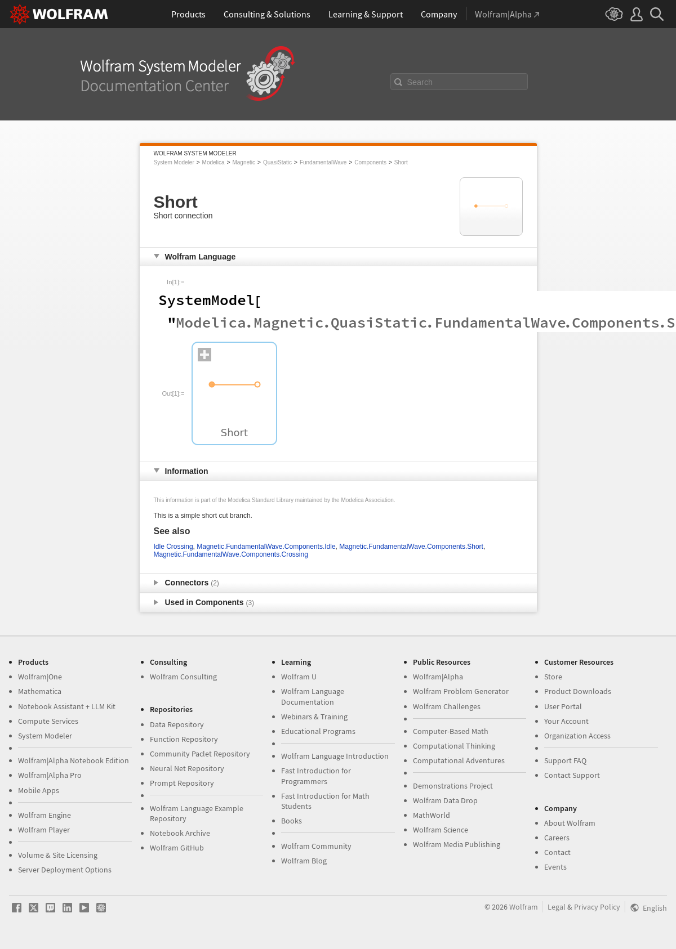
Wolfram (523, 907)
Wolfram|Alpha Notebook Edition (73, 760)
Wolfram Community (316, 846)
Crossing (179, 546)
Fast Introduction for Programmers (316, 776)
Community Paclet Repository (200, 754)
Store (553, 677)
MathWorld (431, 815)
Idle (159, 546)
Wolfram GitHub (177, 848)
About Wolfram (569, 823)
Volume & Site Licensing (57, 855)
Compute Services (48, 721)
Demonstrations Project (453, 786)
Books (291, 821)
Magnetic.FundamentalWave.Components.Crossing (231, 554)
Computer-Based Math (450, 731)
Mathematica (39, 691)
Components (370, 162)
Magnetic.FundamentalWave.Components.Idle (266, 546)
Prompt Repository (182, 783)
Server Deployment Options (65, 870)
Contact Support (572, 775)
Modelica (213, 162)
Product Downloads (577, 691)
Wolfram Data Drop (445, 800)
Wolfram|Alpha (438, 677)
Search (420, 82)
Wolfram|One (40, 677)
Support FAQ (565, 760)
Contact (557, 852)
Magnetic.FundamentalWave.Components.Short (411, 546)
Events (555, 867)
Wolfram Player (44, 830)
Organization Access (577, 736)
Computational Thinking (454, 746)
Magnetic (243, 162)
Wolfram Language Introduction (335, 756)
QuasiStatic (277, 162)
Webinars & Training (314, 716)
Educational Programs (318, 731)
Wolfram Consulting (183, 677)
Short (401, 162)
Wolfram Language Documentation (312, 696)
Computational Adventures (459, 760)
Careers (557, 837)
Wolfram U (299, 677)
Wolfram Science (440, 830)
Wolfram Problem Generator (461, 691)
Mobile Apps (38, 790)
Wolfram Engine (44, 815)
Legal (557, 907)
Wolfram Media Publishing (456, 844)
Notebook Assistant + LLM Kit (66, 706)
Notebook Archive (180, 833)
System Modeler (174, 162)
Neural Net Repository (187, 768)
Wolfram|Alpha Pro (50, 775)
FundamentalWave (323, 162)
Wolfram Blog (304, 861)
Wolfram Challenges (447, 706)
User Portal (563, 706)
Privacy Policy (597, 907)
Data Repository (177, 724)
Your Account (566, 721)
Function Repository (184, 739)
